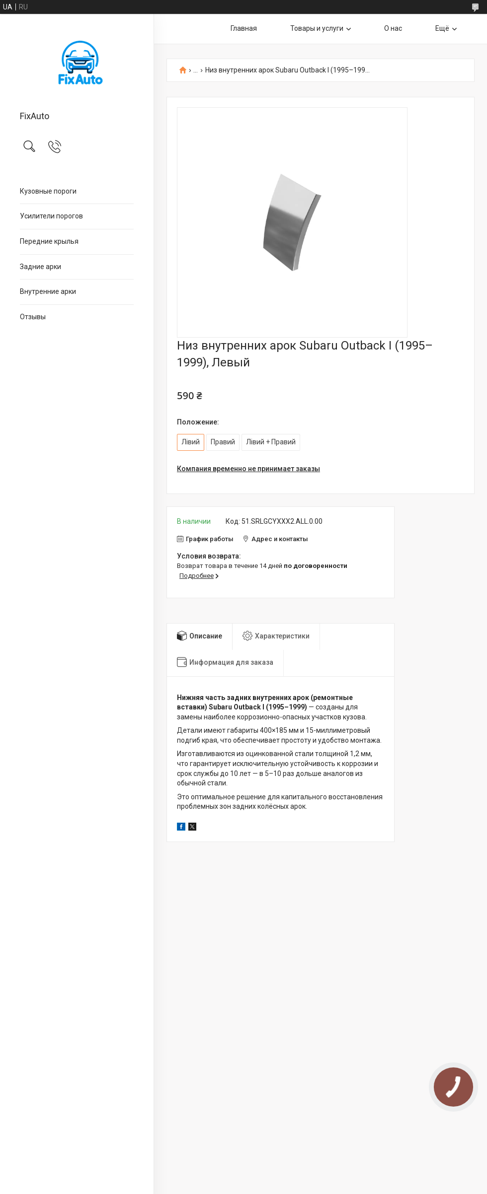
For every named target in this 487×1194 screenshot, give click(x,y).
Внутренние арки (48, 291)
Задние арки (40, 267)
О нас (393, 28)
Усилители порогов (51, 216)
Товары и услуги (316, 28)
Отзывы (33, 317)
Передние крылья (49, 241)
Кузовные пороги (48, 191)
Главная (244, 28)
